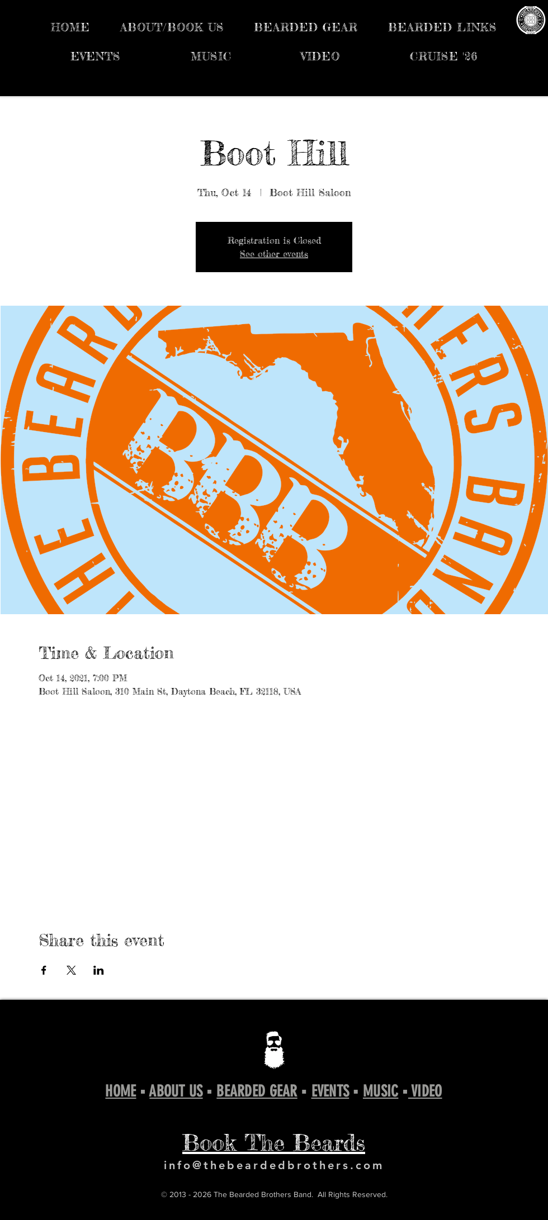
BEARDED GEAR (256, 1091)
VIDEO (425, 1091)
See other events (274, 253)
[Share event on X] (71, 970)
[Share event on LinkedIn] (98, 970)
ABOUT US (175, 1091)
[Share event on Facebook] (44, 970)
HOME (120, 1091)
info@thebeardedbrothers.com (274, 1165)
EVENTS (330, 1091)
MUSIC (380, 1091)
